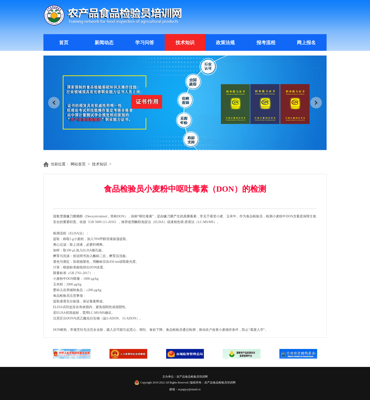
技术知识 (185, 42)
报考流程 (265, 42)
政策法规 (225, 42)
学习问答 (144, 42)
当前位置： (59, 164)
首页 (63, 42)
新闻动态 (104, 42)
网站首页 (78, 164)
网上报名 (306, 42)
